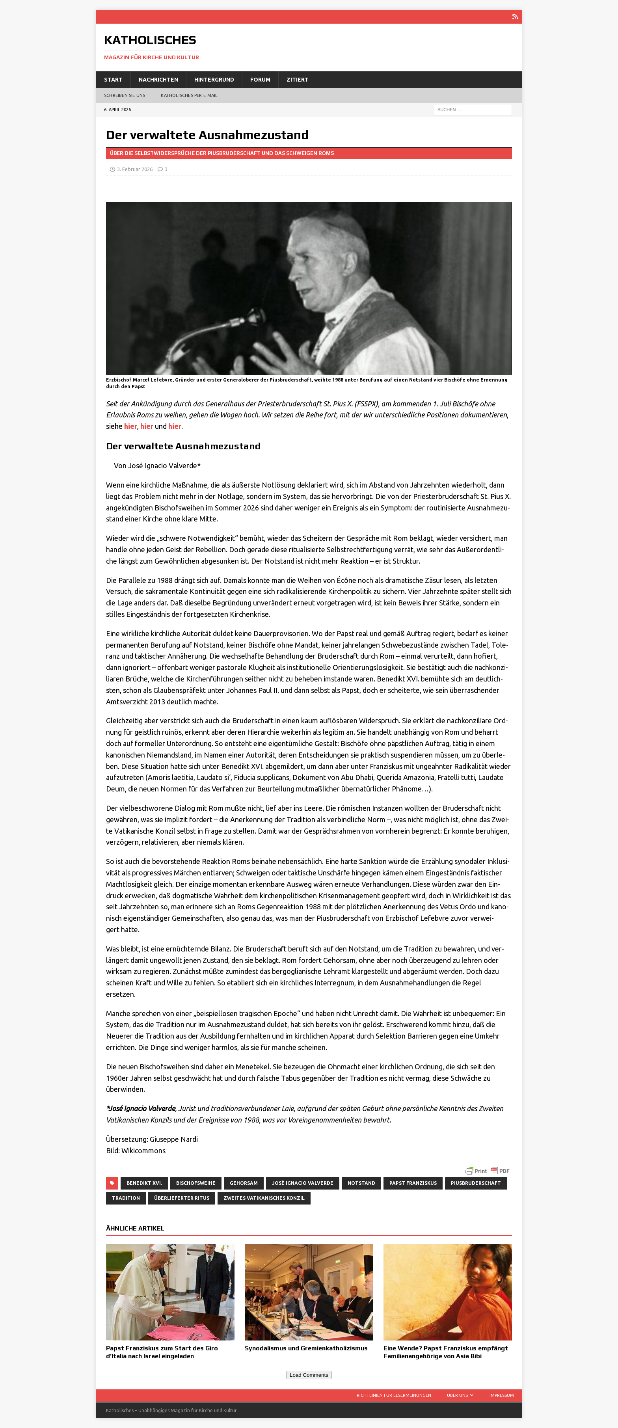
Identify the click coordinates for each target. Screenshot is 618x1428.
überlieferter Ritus (181, 1198)
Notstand (361, 1183)
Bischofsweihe (196, 1183)
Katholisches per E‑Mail (189, 95)
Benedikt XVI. (144, 1183)
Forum (260, 79)
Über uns (457, 1395)
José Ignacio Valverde (302, 1183)
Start (113, 79)
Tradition (126, 1198)
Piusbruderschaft (476, 1183)
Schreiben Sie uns (124, 95)
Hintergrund (214, 79)
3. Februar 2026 (135, 169)
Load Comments (309, 1375)
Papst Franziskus (413, 1183)
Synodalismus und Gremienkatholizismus (306, 1348)
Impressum (502, 1395)
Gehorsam (244, 1183)
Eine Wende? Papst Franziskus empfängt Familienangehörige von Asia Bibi (445, 1352)
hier (130, 426)
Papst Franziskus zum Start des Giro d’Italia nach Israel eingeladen (162, 1352)
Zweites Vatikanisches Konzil (264, 1198)
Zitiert (298, 79)
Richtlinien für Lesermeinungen (394, 1395)
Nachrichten (158, 79)
